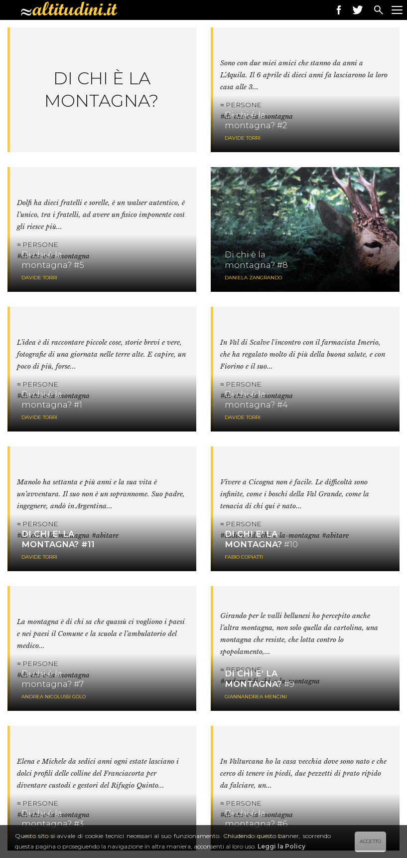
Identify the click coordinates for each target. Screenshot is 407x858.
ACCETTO (370, 841)
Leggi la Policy (281, 846)
